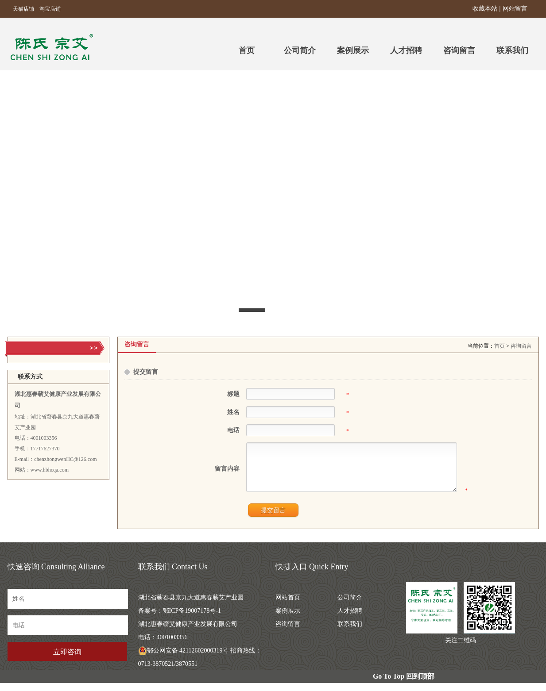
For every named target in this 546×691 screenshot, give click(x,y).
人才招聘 (406, 50)
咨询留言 (459, 50)
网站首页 (287, 605)
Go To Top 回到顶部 (403, 684)
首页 (499, 346)
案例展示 (353, 50)
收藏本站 (484, 8)
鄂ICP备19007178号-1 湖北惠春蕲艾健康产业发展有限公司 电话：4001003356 (187, 632)
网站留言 (515, 8)
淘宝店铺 (47, 9)
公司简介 (300, 50)
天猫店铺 (21, 9)
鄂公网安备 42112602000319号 (183, 658)
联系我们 (512, 50)
